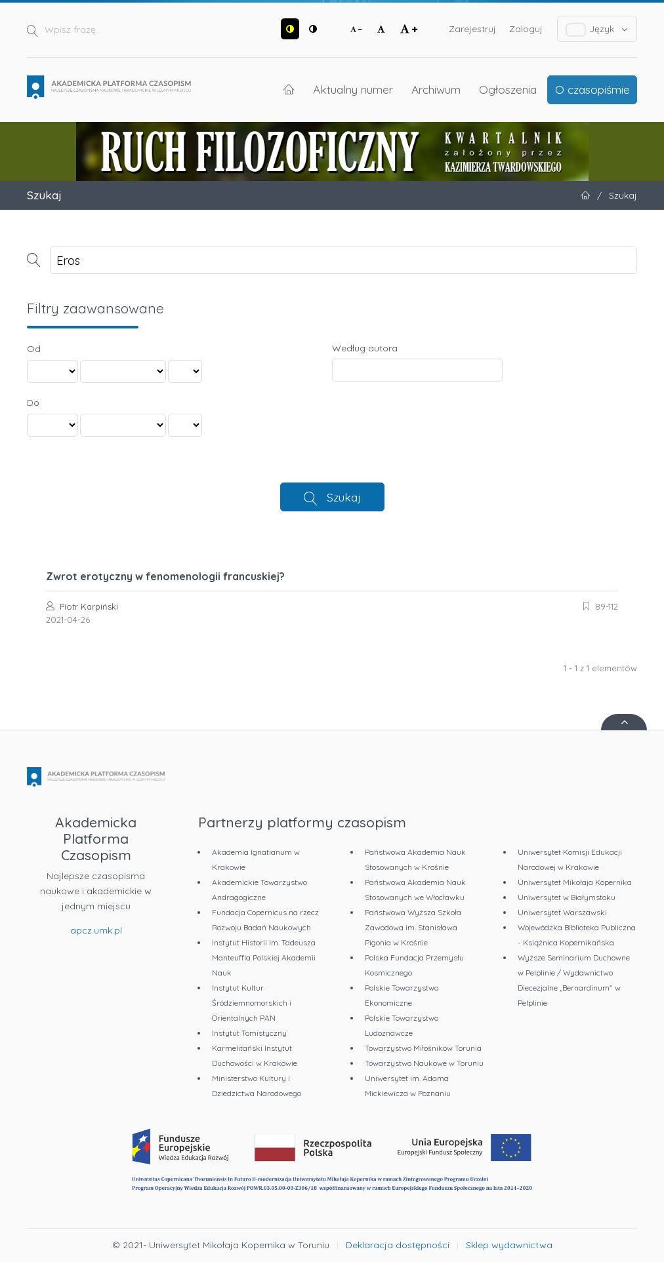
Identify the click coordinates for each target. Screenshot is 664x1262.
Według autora (365, 348)
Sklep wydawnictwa (509, 1245)
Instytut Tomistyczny (249, 1033)
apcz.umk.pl (96, 930)
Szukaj (344, 497)
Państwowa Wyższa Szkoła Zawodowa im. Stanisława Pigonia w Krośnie (413, 927)
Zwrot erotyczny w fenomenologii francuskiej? (165, 576)
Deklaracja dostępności (397, 1245)
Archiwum (436, 89)
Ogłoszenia (508, 89)
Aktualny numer (353, 89)
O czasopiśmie (592, 89)
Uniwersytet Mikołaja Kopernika (575, 882)
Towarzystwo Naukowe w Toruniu (424, 1063)
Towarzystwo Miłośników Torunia (423, 1048)
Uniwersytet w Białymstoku (566, 897)
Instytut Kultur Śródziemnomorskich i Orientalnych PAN (251, 1003)
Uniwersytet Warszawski (562, 912)
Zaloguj (526, 29)
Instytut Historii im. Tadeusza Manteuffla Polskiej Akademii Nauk (264, 957)
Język (597, 29)
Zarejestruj (472, 29)
